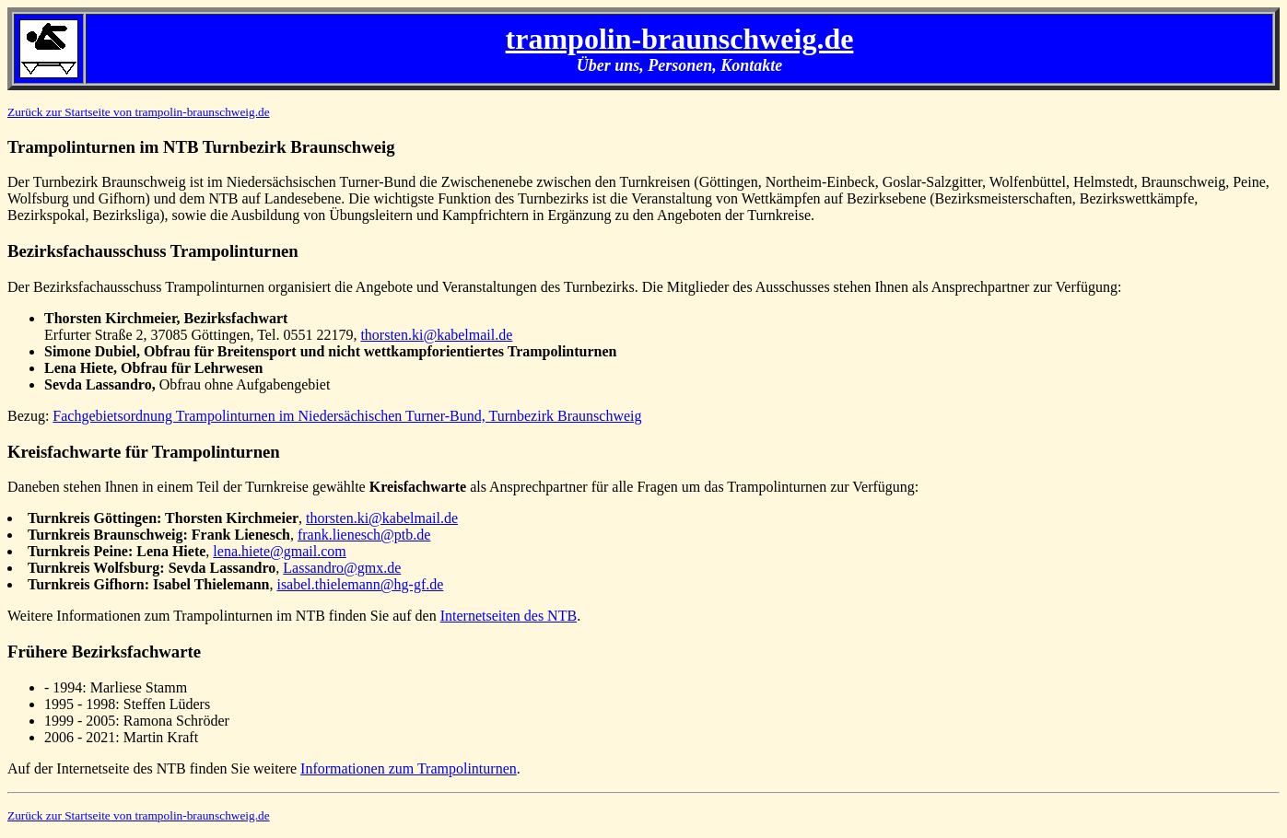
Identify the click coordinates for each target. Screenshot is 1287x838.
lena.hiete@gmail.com (279, 551)
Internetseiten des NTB (508, 615)
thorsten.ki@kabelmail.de (436, 335)
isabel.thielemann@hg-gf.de (359, 584)
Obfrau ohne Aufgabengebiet (187, 384)
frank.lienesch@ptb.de (364, 534)
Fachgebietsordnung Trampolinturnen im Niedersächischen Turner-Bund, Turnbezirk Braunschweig (347, 416)
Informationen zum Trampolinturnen (408, 768)
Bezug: (30, 416)
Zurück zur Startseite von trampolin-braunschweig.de (138, 112)
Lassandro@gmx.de (342, 568)
